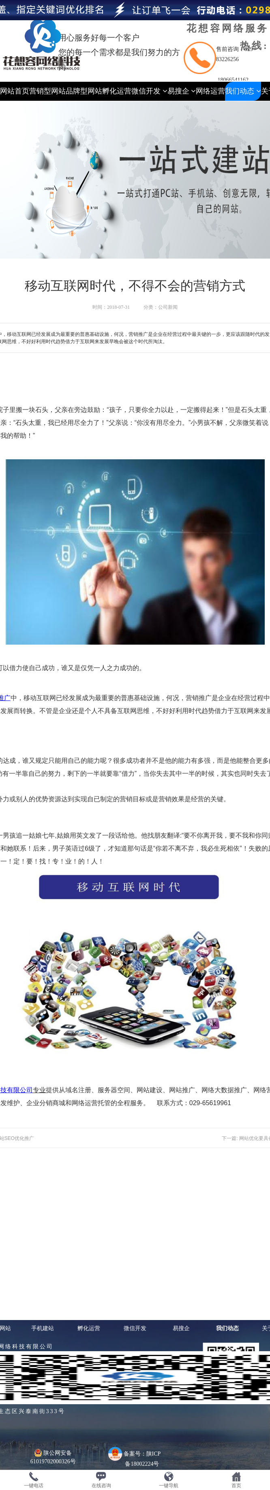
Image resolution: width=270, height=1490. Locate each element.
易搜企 (181, 91)
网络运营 (210, 91)
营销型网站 (47, 91)
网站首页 (14, 91)
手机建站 (42, 1328)
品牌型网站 (84, 91)
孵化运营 (116, 91)
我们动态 (243, 91)
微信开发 (149, 91)
